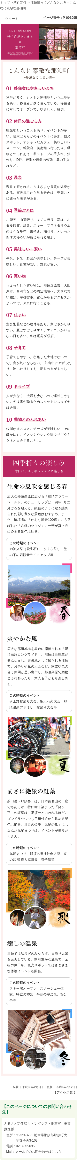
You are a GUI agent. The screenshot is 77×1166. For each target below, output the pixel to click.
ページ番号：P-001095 (60, 17)
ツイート (11, 18)
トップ (5, 2)
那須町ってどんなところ (48, 2)
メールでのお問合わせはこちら (38, 1151)
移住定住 (20, 2)
